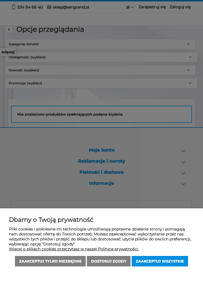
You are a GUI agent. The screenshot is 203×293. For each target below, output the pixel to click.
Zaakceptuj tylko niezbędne (50, 261)
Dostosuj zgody (108, 261)
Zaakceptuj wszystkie (160, 261)
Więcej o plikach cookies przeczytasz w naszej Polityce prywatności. (74, 249)
